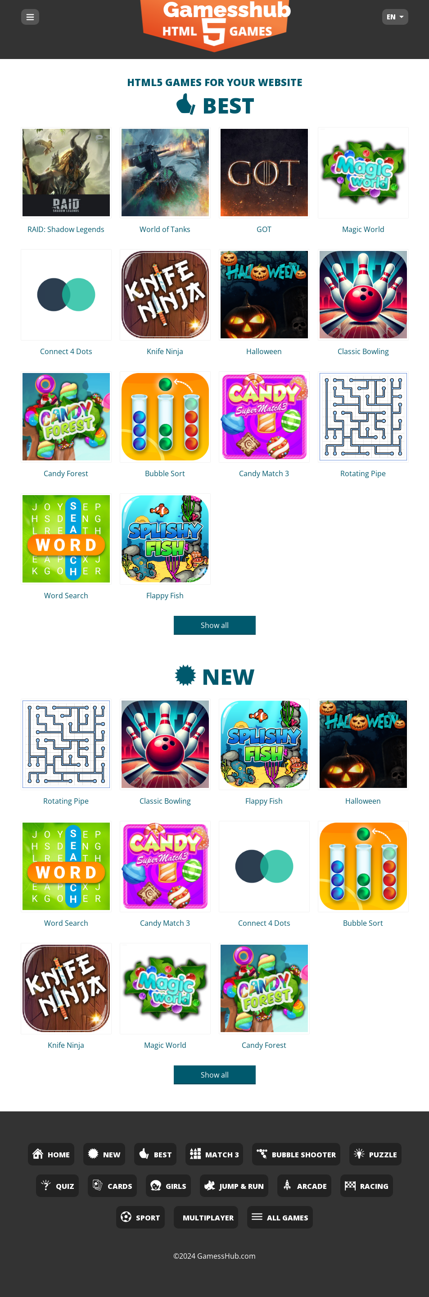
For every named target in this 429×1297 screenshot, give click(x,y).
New (215, 676)
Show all (215, 625)
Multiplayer (208, 1218)
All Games (280, 1216)
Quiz (57, 1185)
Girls (168, 1185)
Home (51, 1153)
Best (214, 105)
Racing (366, 1185)
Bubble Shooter (296, 1153)
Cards (112, 1185)
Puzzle (375, 1153)
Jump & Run (234, 1185)
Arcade (304, 1185)
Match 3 (214, 1153)
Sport (140, 1216)
